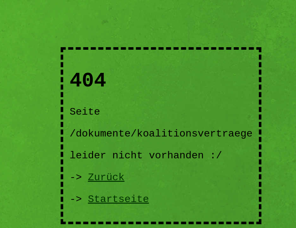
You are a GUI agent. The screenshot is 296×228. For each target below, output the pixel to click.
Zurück (106, 177)
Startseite (118, 199)
